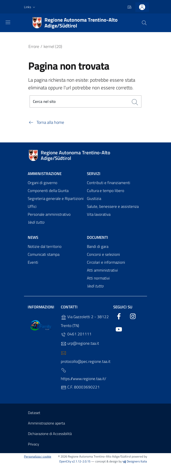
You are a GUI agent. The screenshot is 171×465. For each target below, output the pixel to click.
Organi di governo (42, 183)
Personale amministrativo (49, 215)
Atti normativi (98, 279)
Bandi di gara (97, 247)
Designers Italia (134, 461)
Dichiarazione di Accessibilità (50, 434)
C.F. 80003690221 (80, 387)
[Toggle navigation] (8, 22)
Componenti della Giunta (48, 191)
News (33, 238)
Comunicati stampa (43, 255)
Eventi (33, 263)
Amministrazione (45, 174)
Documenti (97, 238)
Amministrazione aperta (46, 423)
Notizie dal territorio (45, 247)
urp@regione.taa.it (80, 343)
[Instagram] (132, 316)
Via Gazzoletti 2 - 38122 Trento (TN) (85, 321)
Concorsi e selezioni (103, 255)
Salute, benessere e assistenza (113, 207)
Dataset (34, 413)
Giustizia (94, 199)
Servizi (93, 174)
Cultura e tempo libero (105, 191)
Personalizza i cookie (37, 457)
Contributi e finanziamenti (108, 183)
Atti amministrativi (102, 271)
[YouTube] (118, 329)
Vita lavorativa (98, 215)
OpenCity (65, 461)
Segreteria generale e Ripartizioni (56, 199)
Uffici (32, 207)
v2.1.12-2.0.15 (81, 461)
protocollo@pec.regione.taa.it (85, 357)
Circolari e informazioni (106, 263)
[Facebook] (118, 316)
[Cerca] (144, 23)
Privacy (33, 444)
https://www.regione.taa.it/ (83, 375)
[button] (30, 7)
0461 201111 (76, 334)
